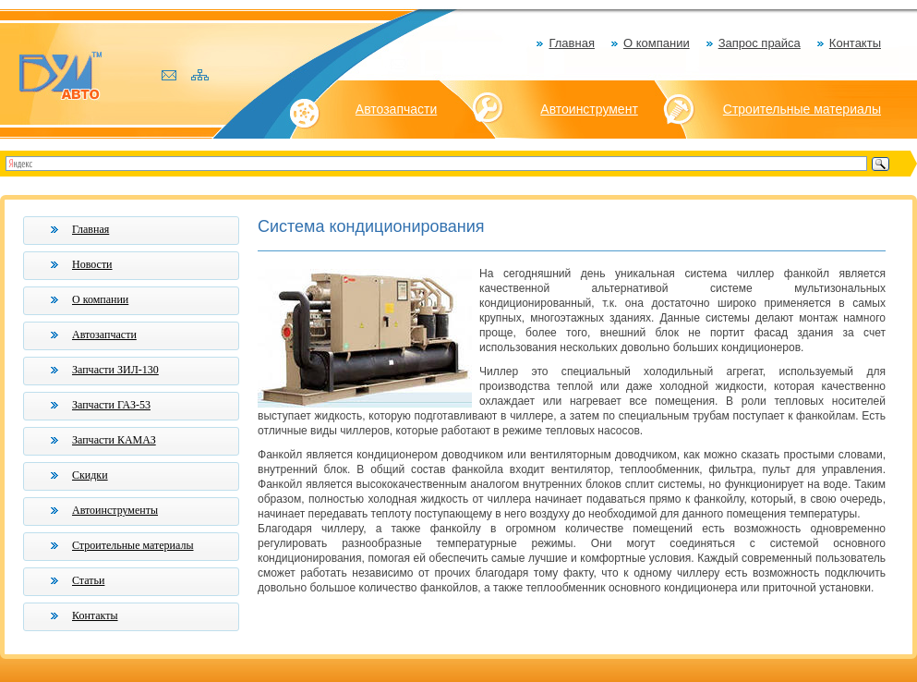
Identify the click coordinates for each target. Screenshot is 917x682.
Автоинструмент (589, 109)
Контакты (855, 43)
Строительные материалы (802, 109)
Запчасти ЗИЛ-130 (115, 369)
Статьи (88, 580)
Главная (571, 43)
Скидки (90, 475)
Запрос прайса (759, 43)
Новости (92, 264)
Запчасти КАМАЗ (114, 439)
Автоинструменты (115, 510)
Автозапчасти (396, 109)
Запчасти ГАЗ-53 (111, 404)
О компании (656, 43)
